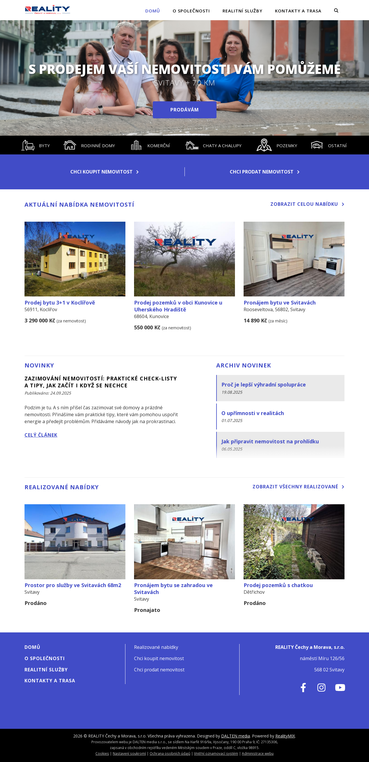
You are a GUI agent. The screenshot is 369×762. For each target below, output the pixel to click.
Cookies (102, 753)
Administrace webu (258, 753)
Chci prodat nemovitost (265, 172)
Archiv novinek (243, 365)
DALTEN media (235, 736)
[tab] (36, 145)
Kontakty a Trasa (298, 11)
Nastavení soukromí (129, 753)
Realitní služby (242, 11)
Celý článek (41, 435)
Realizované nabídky (156, 647)
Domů (152, 11)
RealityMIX (285, 736)
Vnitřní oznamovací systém (216, 753)
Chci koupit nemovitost (104, 172)
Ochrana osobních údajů (170, 753)
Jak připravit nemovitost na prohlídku (270, 441)
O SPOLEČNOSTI (191, 11)
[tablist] (184, 145)
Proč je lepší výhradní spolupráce (263, 384)
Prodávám (184, 110)
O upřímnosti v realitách (252, 413)
